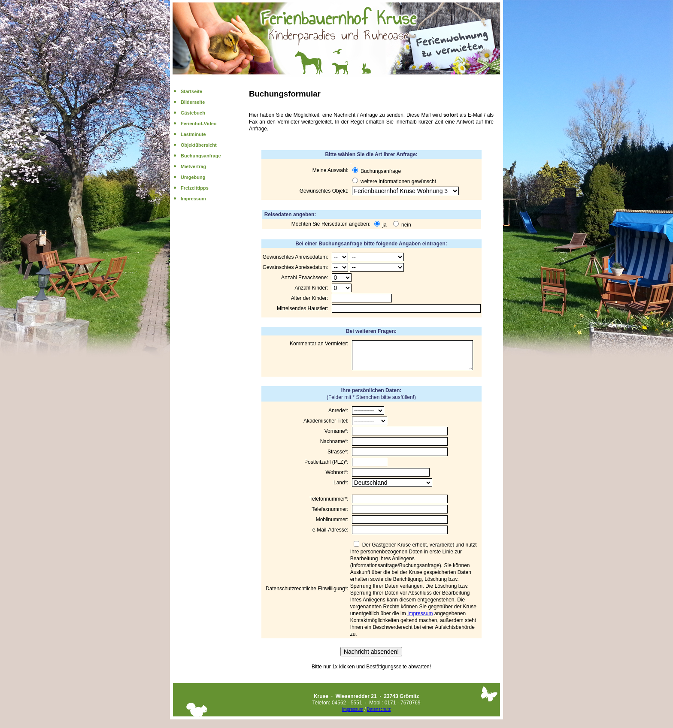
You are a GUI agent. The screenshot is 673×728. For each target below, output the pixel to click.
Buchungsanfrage (201, 155)
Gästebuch (193, 112)
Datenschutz (379, 714)
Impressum (193, 198)
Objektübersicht (199, 145)
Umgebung (193, 177)
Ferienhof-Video (199, 123)
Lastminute (193, 134)
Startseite (191, 91)
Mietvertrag (193, 166)
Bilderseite (193, 102)
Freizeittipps (195, 187)
